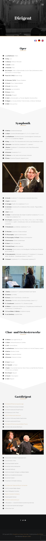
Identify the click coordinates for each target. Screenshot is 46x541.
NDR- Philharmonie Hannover (13, 415)
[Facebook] (20, 520)
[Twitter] (23, 520)
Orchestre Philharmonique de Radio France (16, 424)
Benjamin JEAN (27, 536)
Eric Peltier (40, 534)
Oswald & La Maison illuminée (21, 534)
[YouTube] (25, 520)
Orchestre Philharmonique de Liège (14, 404)
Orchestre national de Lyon (12, 500)
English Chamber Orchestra (12, 494)
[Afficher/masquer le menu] (43, 4)
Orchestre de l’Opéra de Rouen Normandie (16, 485)
